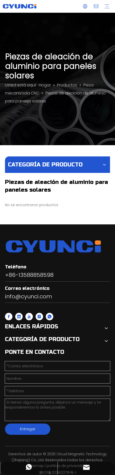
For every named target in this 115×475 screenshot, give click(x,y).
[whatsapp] (49, 316)
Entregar (27, 429)
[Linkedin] (19, 316)
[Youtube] (29, 316)
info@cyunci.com (28, 296)
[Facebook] (8, 316)
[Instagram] (39, 316)
